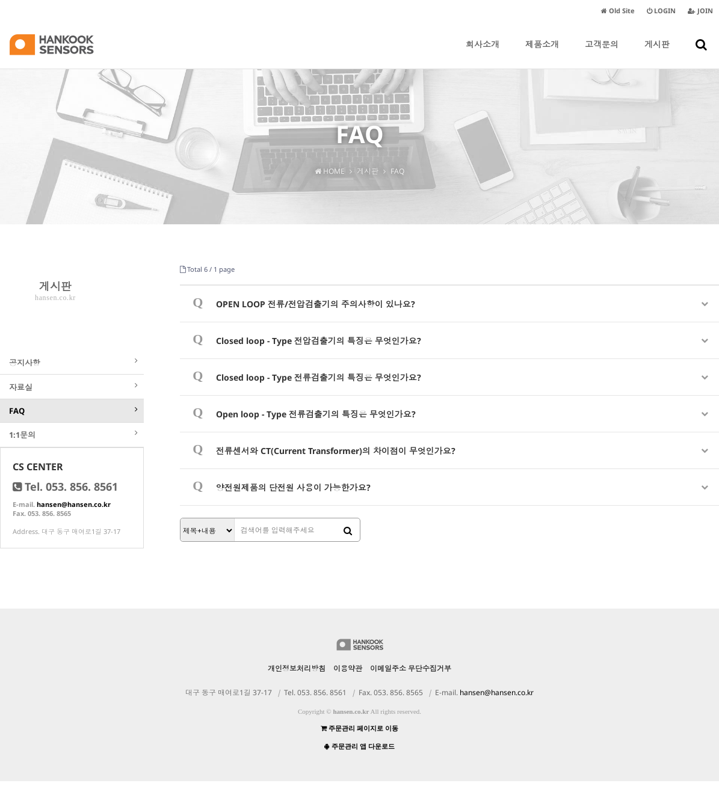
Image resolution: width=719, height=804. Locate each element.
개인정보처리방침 (297, 691)
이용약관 (347, 691)
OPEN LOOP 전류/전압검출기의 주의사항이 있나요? (315, 304)
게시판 (657, 53)
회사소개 (482, 53)
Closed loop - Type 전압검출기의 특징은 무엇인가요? (318, 340)
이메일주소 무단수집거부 (410, 691)
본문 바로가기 (0, 0)
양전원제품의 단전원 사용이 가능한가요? (293, 487)
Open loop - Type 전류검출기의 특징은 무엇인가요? (316, 414)
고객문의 (602, 53)
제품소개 (542, 53)
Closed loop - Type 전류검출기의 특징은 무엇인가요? (318, 377)
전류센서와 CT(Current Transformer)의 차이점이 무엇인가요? (335, 450)
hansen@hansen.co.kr (74, 527)
